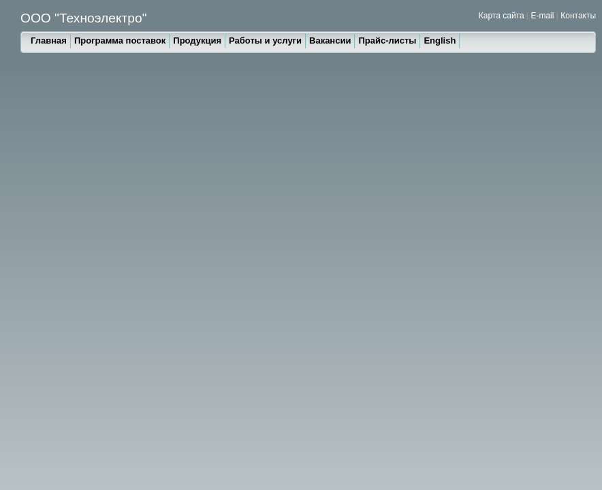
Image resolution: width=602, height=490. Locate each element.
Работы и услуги (265, 40)
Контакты (578, 15)
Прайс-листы (387, 40)
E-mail (542, 15)
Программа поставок (119, 40)
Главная (49, 40)
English (440, 40)
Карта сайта (501, 15)
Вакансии (330, 40)
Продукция (197, 40)
